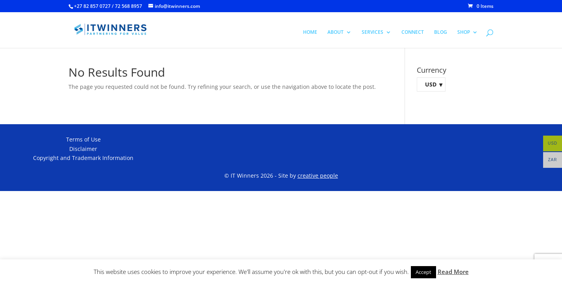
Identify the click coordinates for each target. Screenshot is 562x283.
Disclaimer (83, 149)
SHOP (463, 32)
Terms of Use (83, 139)
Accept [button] (423, 272)
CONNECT (412, 32)
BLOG (440, 32)
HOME (310, 32)
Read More (453, 272)
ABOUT (335, 32)
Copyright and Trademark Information (83, 158)
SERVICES (372, 32)
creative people (318, 175)
